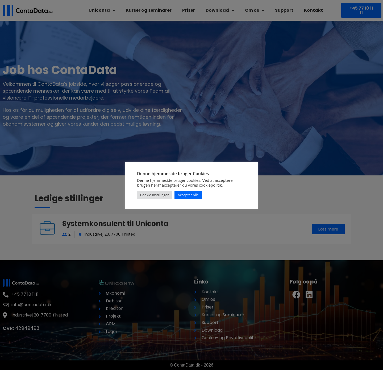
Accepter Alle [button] (188, 194)
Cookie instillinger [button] (154, 194)
